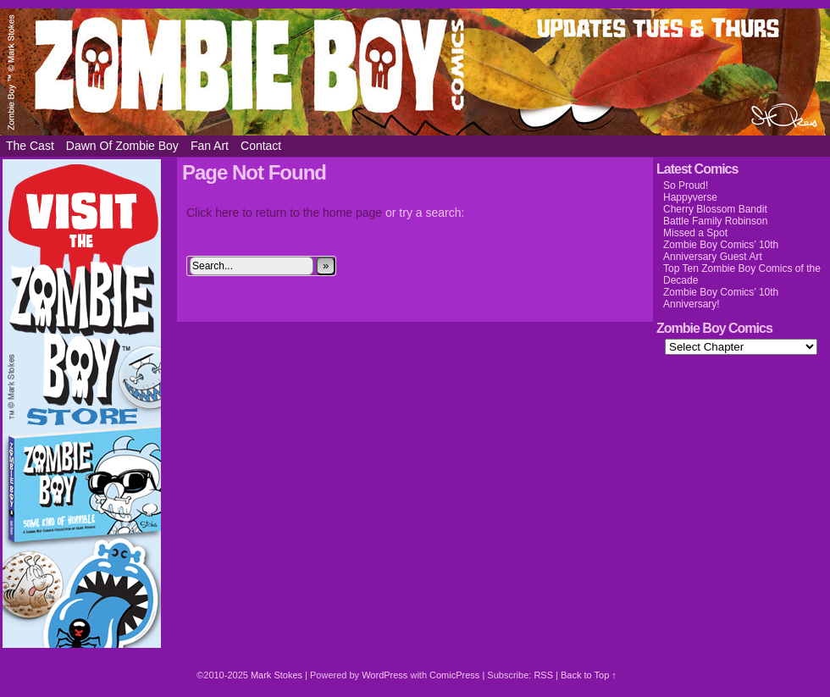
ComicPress (454, 675)
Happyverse (690, 197)
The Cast (30, 145)
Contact (261, 145)
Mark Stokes (278, 675)
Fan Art (210, 145)
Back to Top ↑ (589, 675)
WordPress (384, 675)
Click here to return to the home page (284, 212)
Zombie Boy (415, 72)
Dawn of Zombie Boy (122, 145)
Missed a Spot (695, 233)
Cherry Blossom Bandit (715, 209)
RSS (543, 675)
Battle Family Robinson (715, 221)
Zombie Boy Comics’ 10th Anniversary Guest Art (720, 251)
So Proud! (685, 185)
